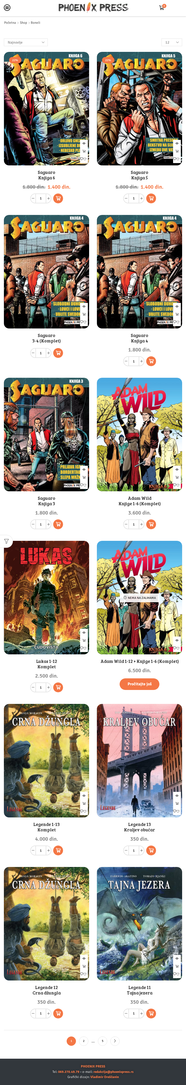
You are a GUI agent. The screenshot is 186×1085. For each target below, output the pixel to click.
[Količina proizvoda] (41, 198)
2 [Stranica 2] (83, 1041)
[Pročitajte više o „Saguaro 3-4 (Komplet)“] (58, 353)
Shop (23, 23)
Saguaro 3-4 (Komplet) (46, 338)
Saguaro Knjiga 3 (46, 500)
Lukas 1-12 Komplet (46, 663)
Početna (10, 23)
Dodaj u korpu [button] (84, 151)
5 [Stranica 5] (102, 1041)
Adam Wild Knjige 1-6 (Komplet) (140, 500)
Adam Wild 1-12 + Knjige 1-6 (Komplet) (139, 661)
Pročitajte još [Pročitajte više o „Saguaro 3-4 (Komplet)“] (84, 314)
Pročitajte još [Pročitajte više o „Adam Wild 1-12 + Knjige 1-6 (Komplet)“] (140, 684)
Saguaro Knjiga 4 (139, 338)
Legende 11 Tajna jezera (139, 990)
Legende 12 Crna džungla (47, 990)
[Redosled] (26, 42)
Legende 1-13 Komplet (46, 827)
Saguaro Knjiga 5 (139, 175)
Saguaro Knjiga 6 (46, 175)
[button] (58, 198)
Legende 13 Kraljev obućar (139, 827)
